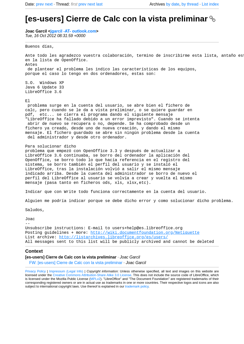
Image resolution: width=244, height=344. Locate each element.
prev (40, 4)
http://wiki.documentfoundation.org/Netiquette (144, 274)
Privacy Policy (35, 316)
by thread (189, 4)
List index (210, 4)
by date (172, 4)
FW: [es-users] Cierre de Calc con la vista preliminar (76, 307)
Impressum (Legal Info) (66, 316)
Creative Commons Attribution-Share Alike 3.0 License (92, 319)
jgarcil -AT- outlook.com (73, 31)
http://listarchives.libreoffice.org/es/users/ (113, 280)
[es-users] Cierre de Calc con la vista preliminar (120, 18)
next (48, 4)
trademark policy (136, 331)
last (99, 4)
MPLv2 (95, 323)
